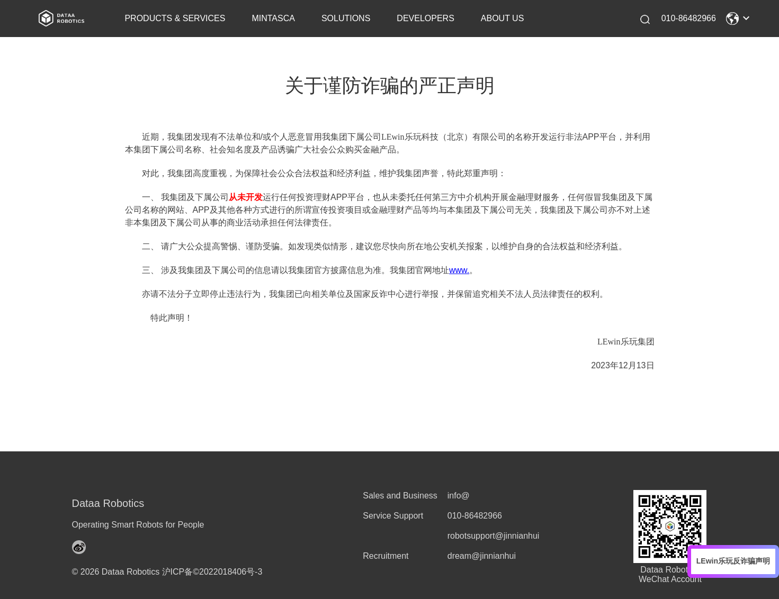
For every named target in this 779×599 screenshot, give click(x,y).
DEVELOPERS (425, 18)
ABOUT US (502, 18)
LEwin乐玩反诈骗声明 (733, 561)
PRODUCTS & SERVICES (174, 18)
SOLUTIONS (345, 18)
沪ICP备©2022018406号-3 (212, 571)
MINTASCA (273, 18)
